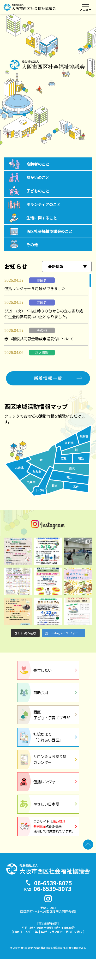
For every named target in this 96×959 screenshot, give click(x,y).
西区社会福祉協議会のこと (49, 231)
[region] (48, 316)
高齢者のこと (37, 164)
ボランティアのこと (43, 204)
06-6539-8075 (53, 883)
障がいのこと (37, 177)
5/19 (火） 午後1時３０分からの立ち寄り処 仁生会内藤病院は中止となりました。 (45, 313)
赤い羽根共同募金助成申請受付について (38, 339)
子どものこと (37, 191)
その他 (32, 244)
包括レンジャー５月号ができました (35, 288)
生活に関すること (41, 218)
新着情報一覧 (48, 378)
